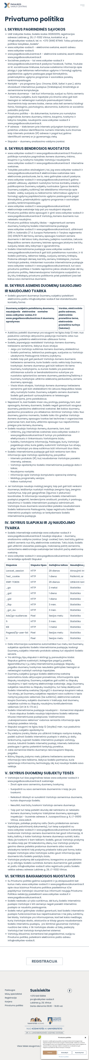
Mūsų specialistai (13, 994)
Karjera (8, 1001)
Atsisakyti (64, 1053)
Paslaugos (10, 990)
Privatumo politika (64, 1056)
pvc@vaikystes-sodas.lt (42, 999)
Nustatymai (79, 1053)
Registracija (11, 997)
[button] (85, 1037)
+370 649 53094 (38, 996)
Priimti (50, 1053)
